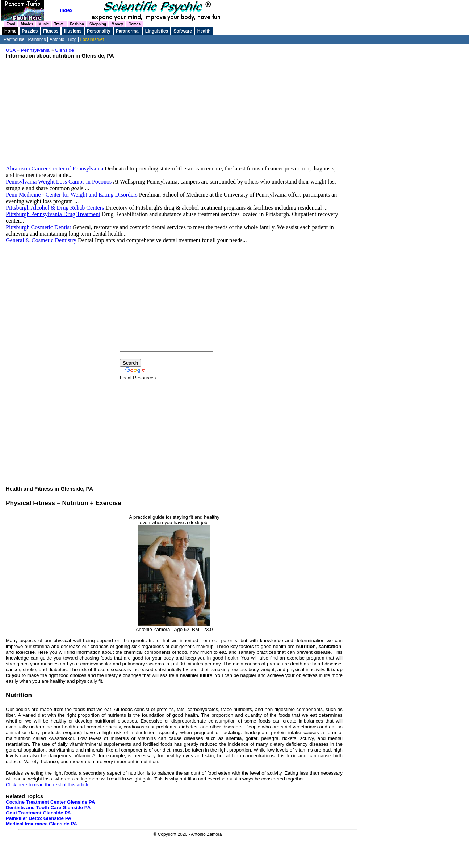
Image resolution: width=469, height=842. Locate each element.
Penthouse (14, 39)
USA (11, 50)
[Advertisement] (174, 114)
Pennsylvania (35, 50)
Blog (72, 39)
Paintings (37, 39)
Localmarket (92, 39)
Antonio (57, 39)
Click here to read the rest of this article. (48, 784)
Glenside (64, 50)
